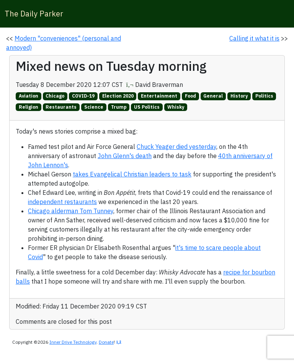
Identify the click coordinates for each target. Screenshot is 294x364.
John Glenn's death (125, 156)
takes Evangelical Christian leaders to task (132, 174)
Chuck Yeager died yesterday (176, 146)
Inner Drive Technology (72, 342)
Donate (106, 342)
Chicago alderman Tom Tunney (70, 211)
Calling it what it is (254, 38)
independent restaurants (62, 202)
